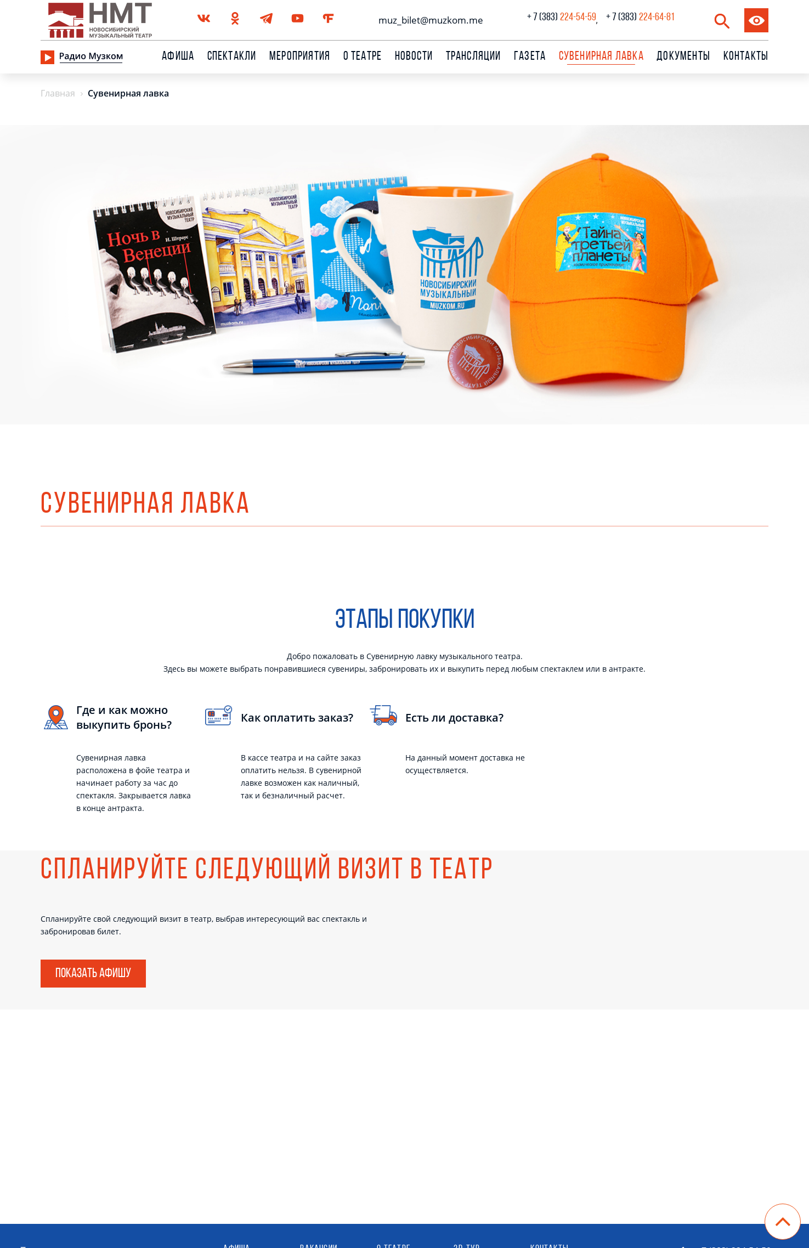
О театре (362, 57)
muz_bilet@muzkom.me (428, 20)
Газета (530, 57)
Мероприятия (299, 57)
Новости (414, 57)
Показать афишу (93, 973)
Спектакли (232, 57)
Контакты (746, 57)
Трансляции (473, 57)
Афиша (178, 57)
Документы (683, 57)
